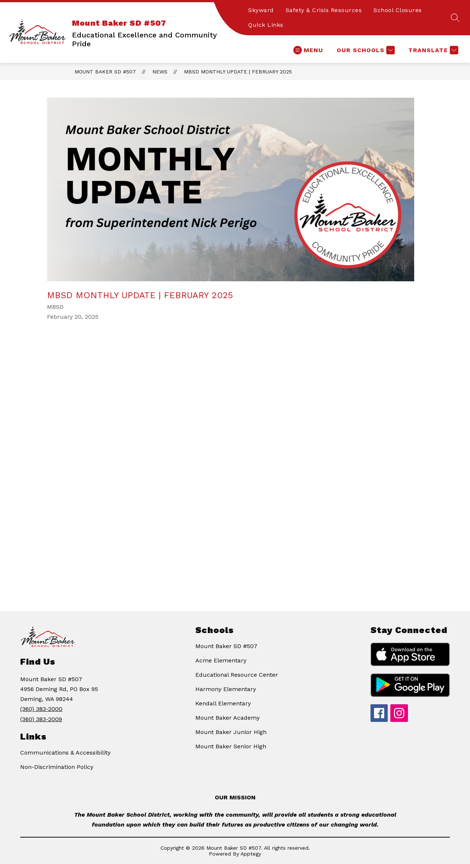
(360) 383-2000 (41, 708)
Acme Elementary (220, 660)
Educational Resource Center (236, 674)
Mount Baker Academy (227, 717)
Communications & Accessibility (65, 752)
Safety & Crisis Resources (324, 10)
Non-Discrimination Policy (56, 766)
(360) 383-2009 (41, 719)
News (159, 72)
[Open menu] (308, 50)
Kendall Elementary (223, 703)
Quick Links (265, 24)
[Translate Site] (432, 50)
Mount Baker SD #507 (105, 72)
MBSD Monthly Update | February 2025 (238, 72)
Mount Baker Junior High (231, 732)
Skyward (261, 10)
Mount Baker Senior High (230, 746)
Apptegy (251, 854)
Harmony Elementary (225, 689)
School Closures (397, 10)
